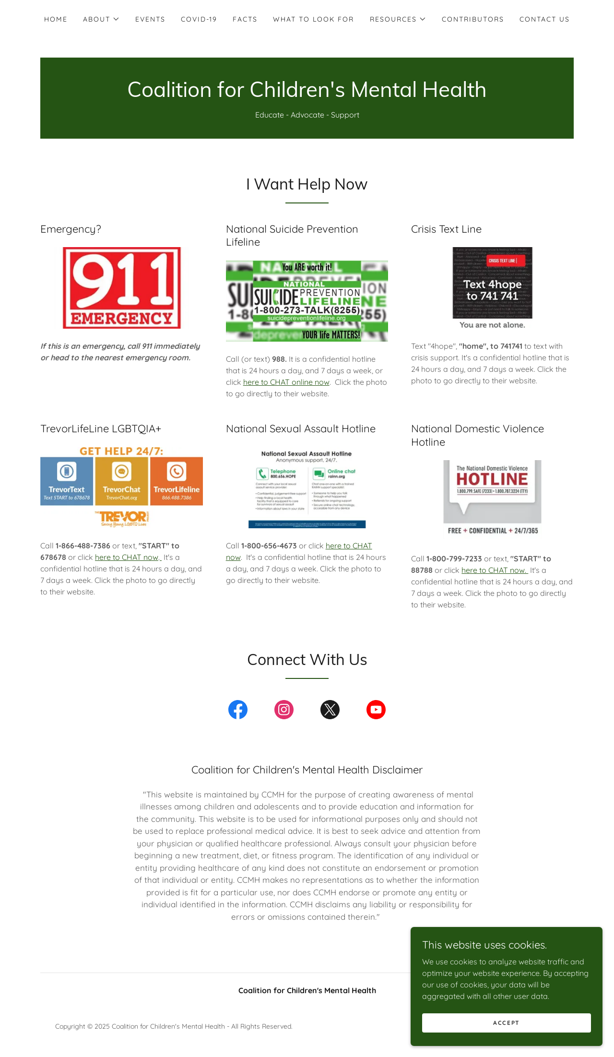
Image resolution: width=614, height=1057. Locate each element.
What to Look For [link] (313, 19)
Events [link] (150, 19)
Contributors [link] (473, 19)
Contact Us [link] (545, 19)
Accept (506, 1042)
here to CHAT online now (286, 382)
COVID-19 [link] (199, 19)
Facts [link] (245, 19)
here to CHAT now (126, 557)
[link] (307, 94)
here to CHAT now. (494, 570)
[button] (101, 19)
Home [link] (56, 19)
